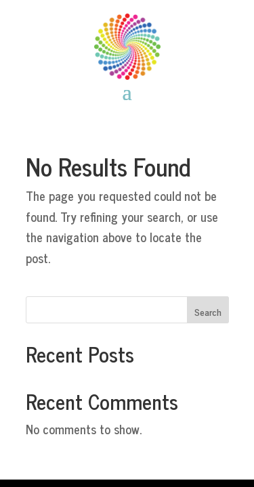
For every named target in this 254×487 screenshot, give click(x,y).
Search (207, 311)
